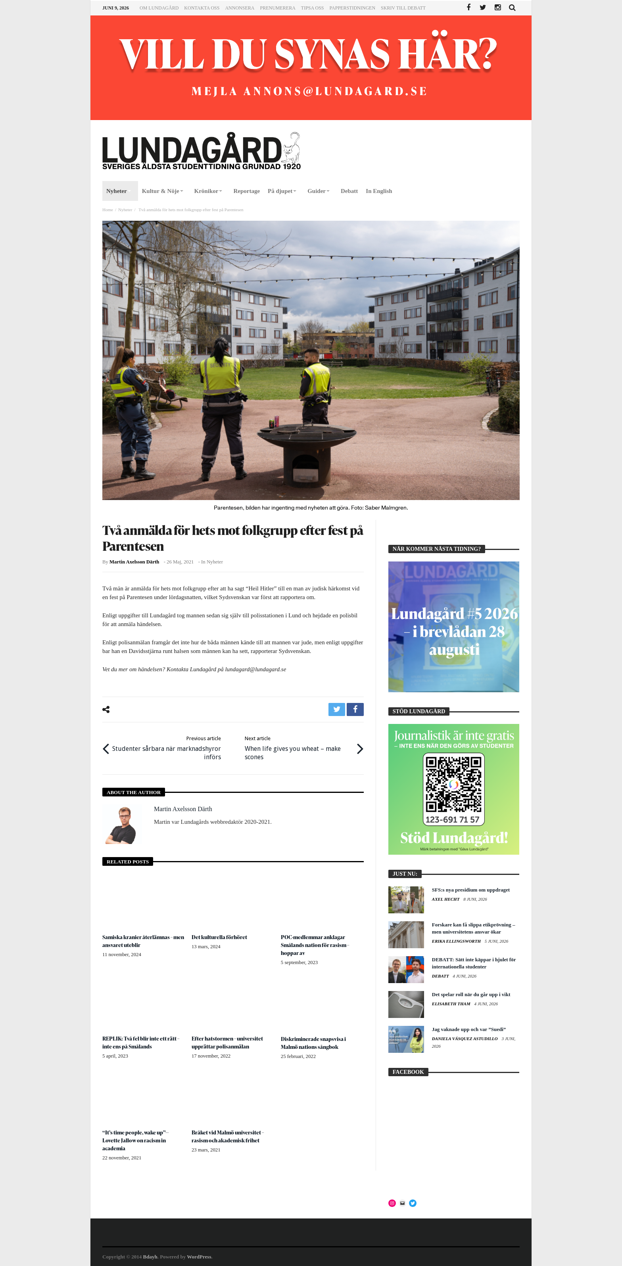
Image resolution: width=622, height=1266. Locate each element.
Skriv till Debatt (403, 8)
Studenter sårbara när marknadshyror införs (167, 747)
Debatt (441, 976)
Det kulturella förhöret (220, 936)
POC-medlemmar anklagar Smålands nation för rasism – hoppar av (316, 944)
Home (107, 209)
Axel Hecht (446, 899)
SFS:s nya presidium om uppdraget (471, 890)
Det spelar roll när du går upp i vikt (471, 994)
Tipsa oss (312, 8)
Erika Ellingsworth (457, 941)
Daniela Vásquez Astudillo (465, 1038)
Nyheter (125, 209)
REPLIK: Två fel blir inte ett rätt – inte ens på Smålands (141, 1041)
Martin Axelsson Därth (134, 562)
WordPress (199, 1257)
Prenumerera (277, 8)
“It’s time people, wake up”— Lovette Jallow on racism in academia (136, 1139)
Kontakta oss (201, 8)
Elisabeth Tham (452, 1003)
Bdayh (150, 1257)
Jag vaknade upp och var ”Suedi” (469, 1029)
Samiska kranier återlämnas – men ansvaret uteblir (138, 940)
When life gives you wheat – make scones (298, 747)
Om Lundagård (159, 8)
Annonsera (239, 8)
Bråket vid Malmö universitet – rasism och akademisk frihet (229, 1135)
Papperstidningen (353, 8)
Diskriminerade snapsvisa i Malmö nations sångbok (314, 1042)
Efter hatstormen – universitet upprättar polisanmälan (228, 1041)
